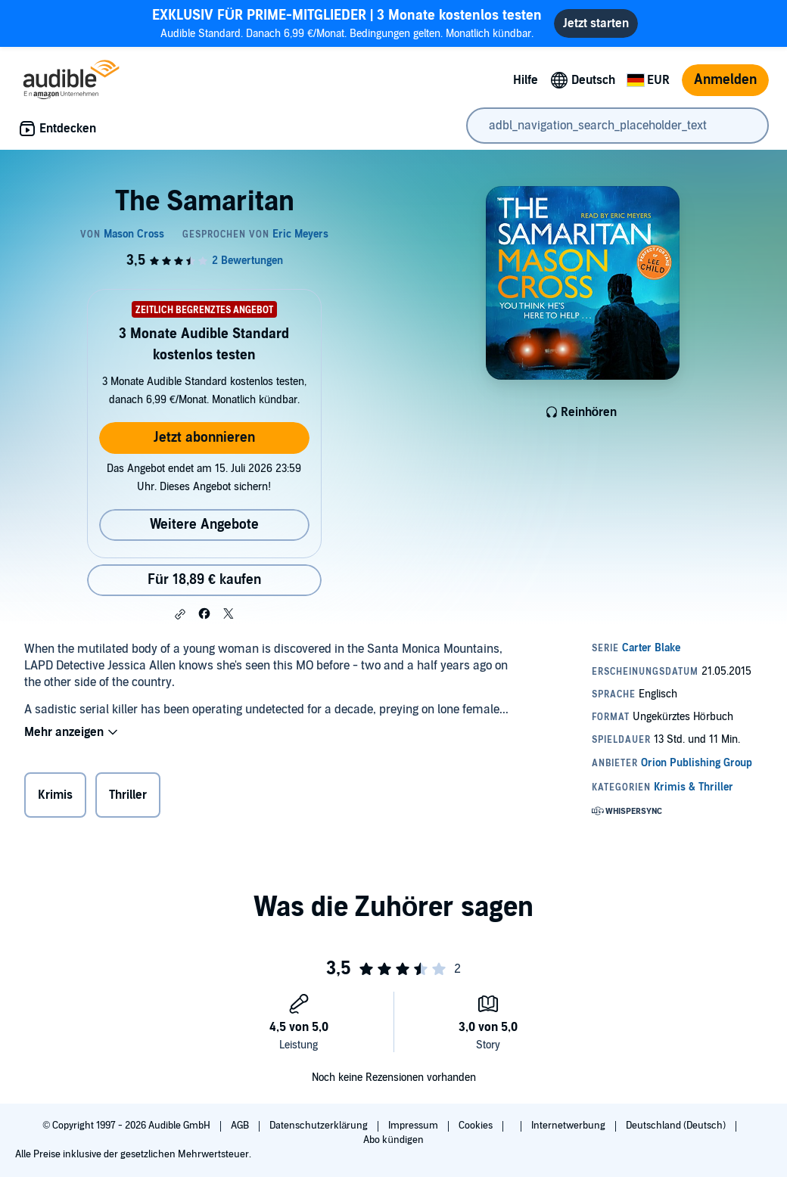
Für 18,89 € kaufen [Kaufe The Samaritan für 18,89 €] (204, 580)
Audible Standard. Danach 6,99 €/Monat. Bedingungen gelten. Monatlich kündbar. (347, 23)
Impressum (414, 1126)
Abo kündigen (393, 1140)
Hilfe (525, 80)
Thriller (128, 795)
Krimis (55, 795)
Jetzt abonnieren (204, 438)
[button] (180, 614)
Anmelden (725, 80)
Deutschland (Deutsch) (677, 1126)
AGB (241, 1126)
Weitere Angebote (204, 525)
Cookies (477, 1126)
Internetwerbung (569, 1126)
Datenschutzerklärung (319, 1126)
